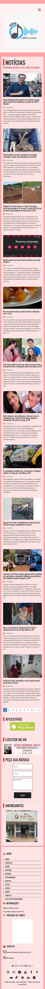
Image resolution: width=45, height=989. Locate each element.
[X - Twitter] (37, 972)
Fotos (7, 884)
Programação (10, 877)
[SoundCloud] (10, 977)
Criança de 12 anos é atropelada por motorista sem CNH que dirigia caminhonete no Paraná (21, 524)
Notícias (8, 870)
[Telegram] (19, 972)
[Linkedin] (28, 977)
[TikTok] (16, 977)
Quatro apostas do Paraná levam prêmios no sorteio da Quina (21, 261)
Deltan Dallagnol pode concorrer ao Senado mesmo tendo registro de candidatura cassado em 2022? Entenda (21, 102)
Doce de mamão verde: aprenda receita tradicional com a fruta (21, 313)
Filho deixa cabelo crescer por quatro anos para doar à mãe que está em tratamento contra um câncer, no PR (22, 366)
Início (7, 859)
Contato (8, 895)
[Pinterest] (22, 977)
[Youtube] (25, 972)
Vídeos (7, 888)
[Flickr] (34, 977)
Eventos (8, 881)
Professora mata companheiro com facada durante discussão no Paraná (21, 682)
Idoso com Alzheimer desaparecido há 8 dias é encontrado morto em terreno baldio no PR (19, 629)
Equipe (7, 891)
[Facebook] (31, 972)
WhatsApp (10, 958)
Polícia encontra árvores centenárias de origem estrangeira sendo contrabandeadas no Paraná (20, 156)
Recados (8, 873)
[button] (39, 10)
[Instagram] (8, 972)
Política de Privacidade (13, 899)
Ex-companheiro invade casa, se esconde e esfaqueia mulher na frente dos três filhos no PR (21, 472)
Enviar (22, 795)
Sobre (7, 866)
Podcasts (9, 862)
